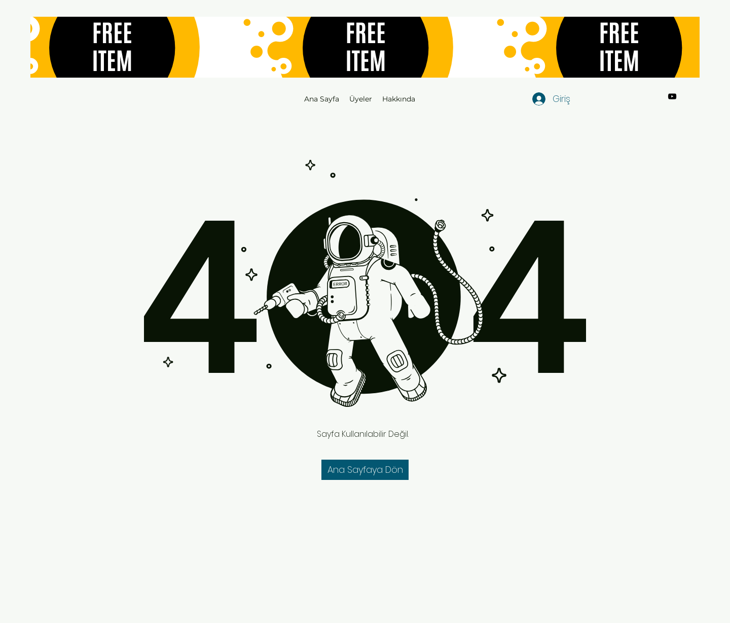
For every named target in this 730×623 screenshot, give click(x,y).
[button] (365, 470)
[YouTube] (672, 96)
